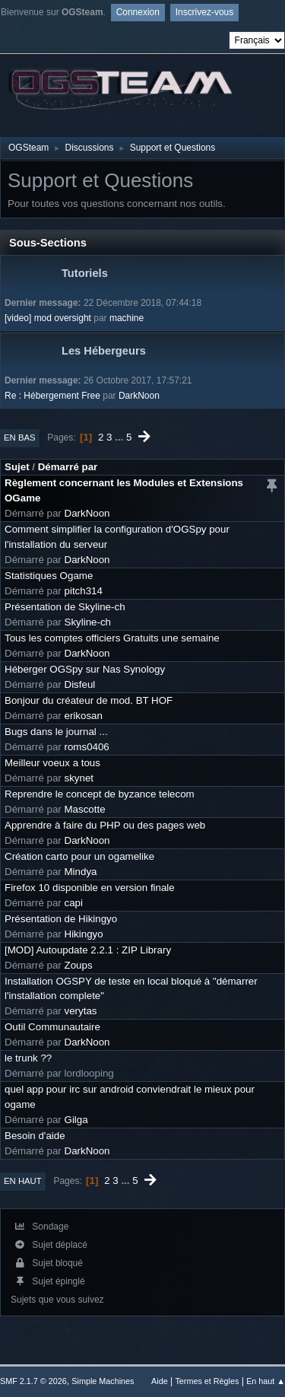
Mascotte (85, 809)
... (120, 437)
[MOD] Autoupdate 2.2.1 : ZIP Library (88, 950)
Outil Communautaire (52, 1027)
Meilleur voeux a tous (52, 763)
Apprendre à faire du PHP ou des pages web (105, 825)
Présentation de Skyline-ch (65, 607)
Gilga (76, 1119)
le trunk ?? (28, 1058)
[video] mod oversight (48, 318)
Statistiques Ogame (49, 575)
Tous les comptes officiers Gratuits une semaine (112, 638)
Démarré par (68, 467)
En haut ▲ (265, 1381)
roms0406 (87, 747)
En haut (23, 1180)
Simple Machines (102, 1381)
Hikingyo (84, 934)
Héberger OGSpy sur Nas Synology (85, 669)
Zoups (79, 965)
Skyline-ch (88, 622)
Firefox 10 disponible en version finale (90, 887)
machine (126, 318)
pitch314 (84, 591)
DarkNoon (139, 395)
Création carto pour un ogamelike (79, 856)
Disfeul (80, 684)
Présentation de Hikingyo (61, 918)
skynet (79, 778)
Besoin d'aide (35, 1135)
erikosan (84, 715)
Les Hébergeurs (104, 351)
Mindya (81, 871)
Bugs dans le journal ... (56, 731)
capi (74, 903)
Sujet (17, 467)
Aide (159, 1381)
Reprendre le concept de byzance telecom (100, 794)
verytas (81, 1011)
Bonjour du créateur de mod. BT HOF (89, 700)
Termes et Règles (207, 1381)
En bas (20, 437)
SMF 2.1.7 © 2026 (33, 1381)
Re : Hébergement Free (52, 395)
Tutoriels (85, 273)
